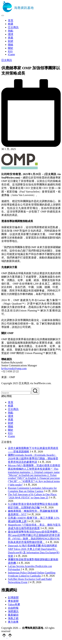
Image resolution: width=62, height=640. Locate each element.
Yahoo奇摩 (14, 604)
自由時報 (13, 608)
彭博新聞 (13, 597)
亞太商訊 (6, 60)
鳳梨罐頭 (13, 614)
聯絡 (10, 426)
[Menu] (2, 15)
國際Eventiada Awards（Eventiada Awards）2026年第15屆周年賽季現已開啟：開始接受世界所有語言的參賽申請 (33, 458)
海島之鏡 (13, 618)
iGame (11, 436)
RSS (10, 433)
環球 (10, 416)
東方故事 (13, 621)
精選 (10, 405)
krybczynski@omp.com (14, 368)
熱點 (10, 412)
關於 (10, 430)
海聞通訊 (13, 611)
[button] (35, 391)
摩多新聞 (13, 601)
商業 (10, 419)
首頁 (10, 402)
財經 (10, 423)
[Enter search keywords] (16, 393)
